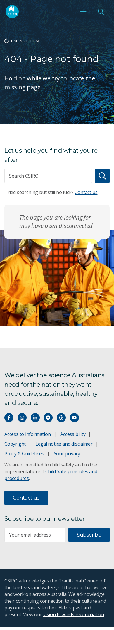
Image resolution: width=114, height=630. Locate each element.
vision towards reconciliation (73, 614)
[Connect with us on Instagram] (22, 417)
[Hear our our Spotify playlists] (48, 417)
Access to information (27, 434)
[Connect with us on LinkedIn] (35, 417)
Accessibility (72, 434)
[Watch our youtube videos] (74, 417)
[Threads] (61, 417)
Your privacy (67, 453)
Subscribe (89, 535)
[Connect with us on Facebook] (8, 417)
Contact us (86, 192)
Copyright (15, 444)
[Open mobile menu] (83, 11)
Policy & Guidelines (24, 453)
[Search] (102, 176)
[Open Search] (101, 11)
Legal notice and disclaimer (64, 444)
